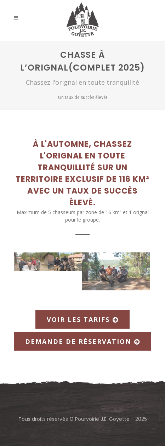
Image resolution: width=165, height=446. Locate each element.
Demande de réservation (82, 341)
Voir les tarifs (82, 319)
